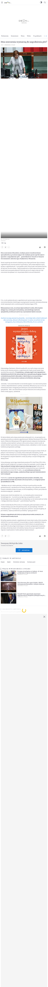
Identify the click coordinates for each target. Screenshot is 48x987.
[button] (41, 2)
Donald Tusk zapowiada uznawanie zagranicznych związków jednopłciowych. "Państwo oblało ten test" (31, 595)
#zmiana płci (31, 562)
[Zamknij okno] (44, 617)
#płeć (9, 562)
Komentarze (14, 36)
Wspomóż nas (24, 550)
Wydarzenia (4, 36)
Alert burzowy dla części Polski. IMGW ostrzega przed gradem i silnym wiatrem (30, 583)
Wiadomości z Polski (10, 45)
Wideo (29, 36)
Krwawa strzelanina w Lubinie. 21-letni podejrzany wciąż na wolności (30, 572)
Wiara (22, 36)
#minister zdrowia (19, 562)
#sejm (3, 562)
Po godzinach (37, 36)
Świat (2, 45)
